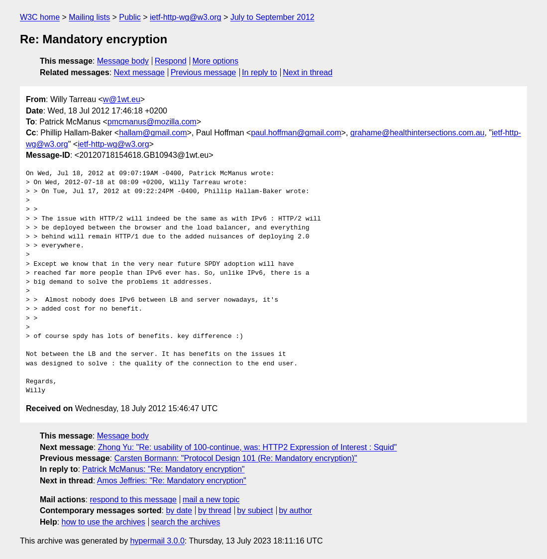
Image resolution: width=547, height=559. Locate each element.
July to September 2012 (272, 17)
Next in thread (307, 72)
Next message (139, 72)
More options (216, 61)
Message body (123, 61)
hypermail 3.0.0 (157, 541)
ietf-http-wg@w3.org (185, 17)
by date (179, 510)
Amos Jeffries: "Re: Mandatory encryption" (171, 480)
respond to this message (133, 499)
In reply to (259, 72)
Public (130, 17)
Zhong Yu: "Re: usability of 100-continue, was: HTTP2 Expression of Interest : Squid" (247, 447)
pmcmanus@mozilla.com (152, 121)
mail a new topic (211, 499)
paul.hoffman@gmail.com (296, 132)
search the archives (185, 522)
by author (295, 510)
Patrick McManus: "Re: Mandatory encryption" (163, 469)
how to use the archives (103, 522)
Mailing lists (89, 17)
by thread (214, 510)
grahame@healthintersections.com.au (417, 132)
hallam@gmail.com (153, 132)
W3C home (40, 17)
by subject (255, 510)
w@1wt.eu (121, 99)
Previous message (203, 72)
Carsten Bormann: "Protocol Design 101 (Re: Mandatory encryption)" (235, 458)
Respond (171, 61)
